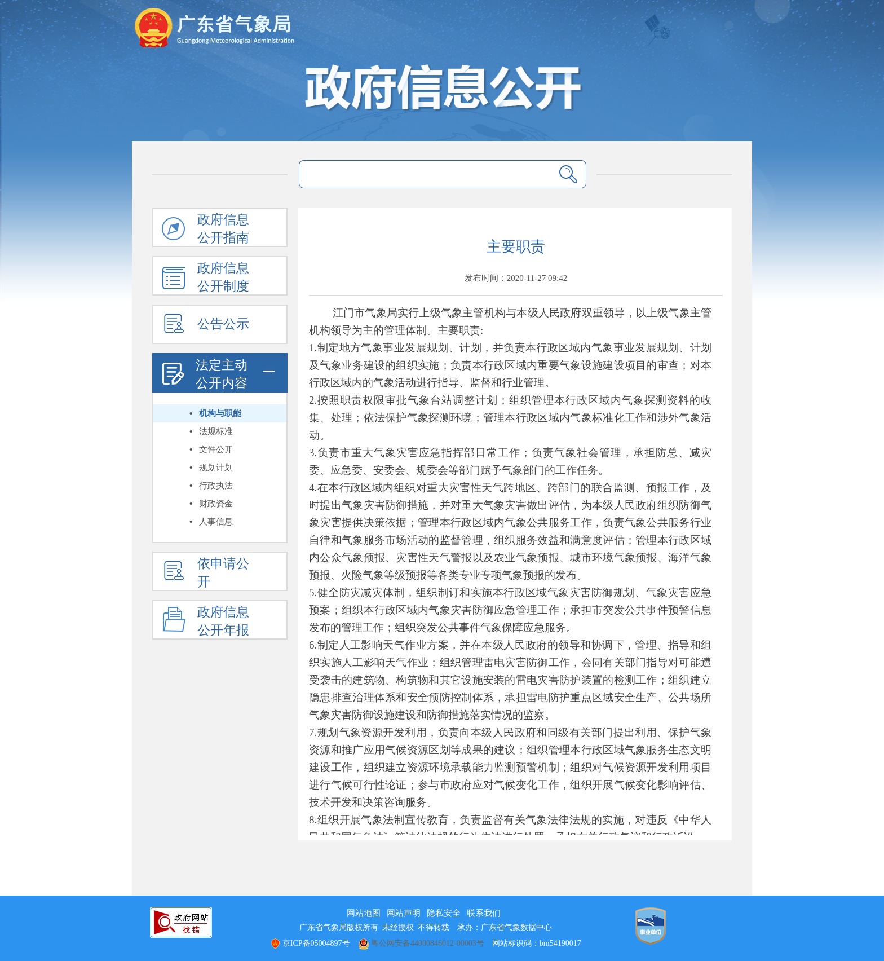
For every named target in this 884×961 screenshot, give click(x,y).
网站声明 (404, 913)
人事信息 (216, 521)
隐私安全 (444, 913)
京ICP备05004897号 (310, 943)
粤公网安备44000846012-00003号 (421, 943)
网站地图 (364, 913)
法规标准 (216, 431)
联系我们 (484, 913)
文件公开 (216, 449)
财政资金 (216, 503)
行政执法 (216, 485)
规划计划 (216, 467)
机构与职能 (220, 413)
